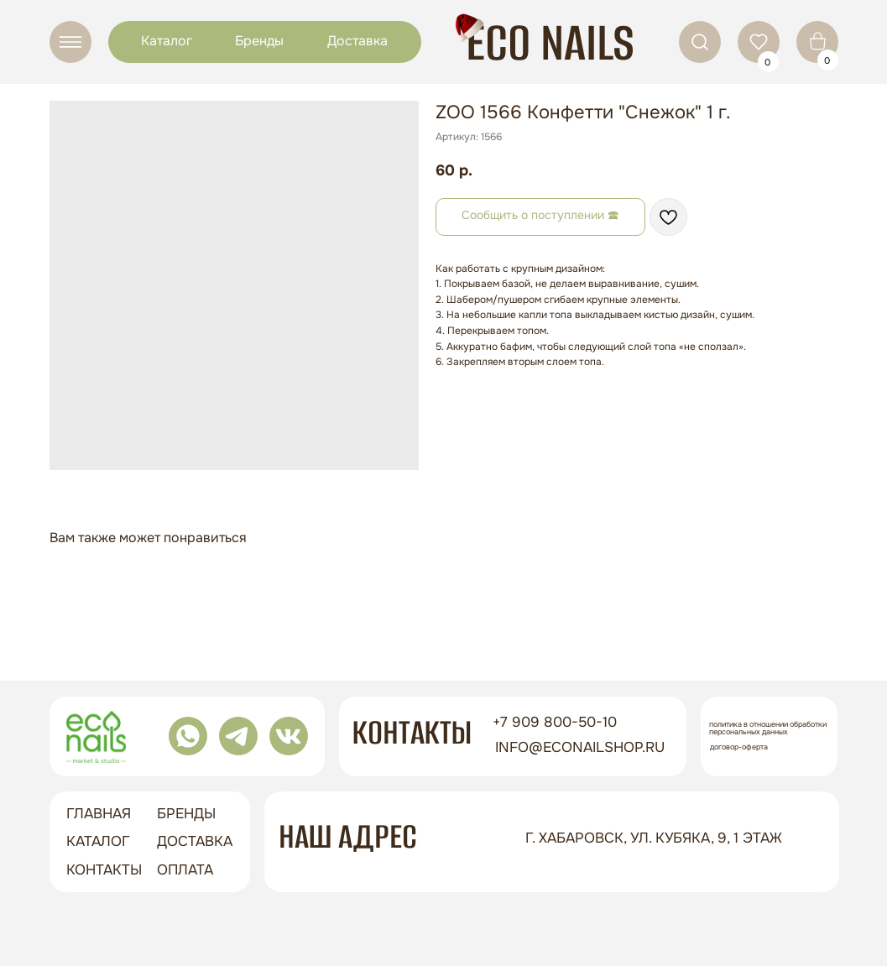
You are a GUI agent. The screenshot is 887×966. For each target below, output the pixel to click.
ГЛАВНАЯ (98, 813)
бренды (186, 813)
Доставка (357, 41)
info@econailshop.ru (580, 747)
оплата (185, 870)
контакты (104, 870)
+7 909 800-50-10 (555, 722)
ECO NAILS (550, 42)
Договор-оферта (739, 747)
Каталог (166, 41)
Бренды (259, 41)
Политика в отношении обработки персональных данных (768, 728)
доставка (194, 841)
